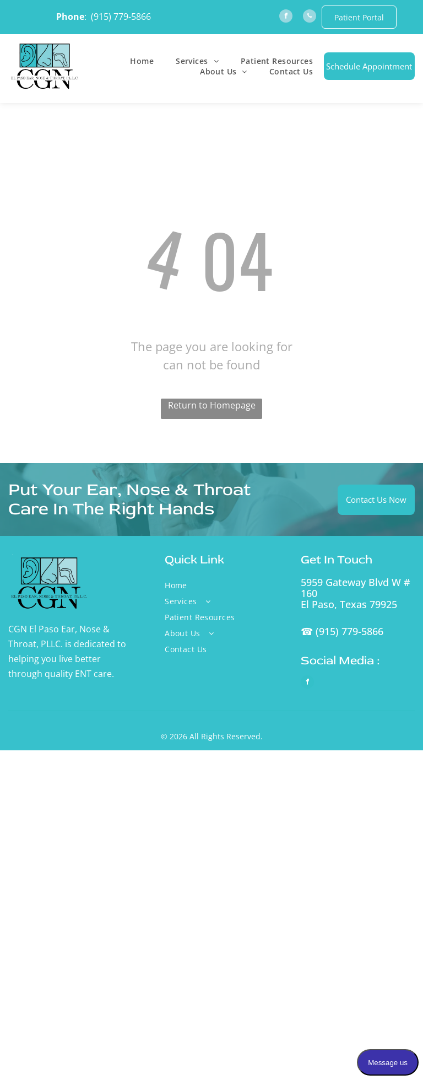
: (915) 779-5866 (117, 16)
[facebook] (285, 17)
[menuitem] (142, 61)
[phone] (309, 17)
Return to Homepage (212, 405)
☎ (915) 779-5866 (342, 631)
